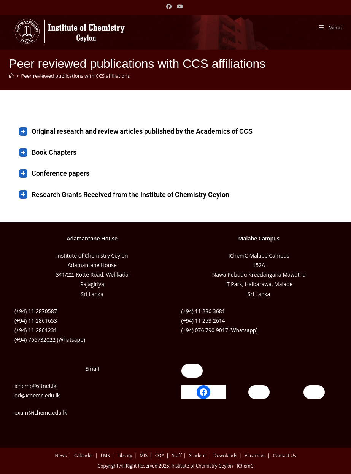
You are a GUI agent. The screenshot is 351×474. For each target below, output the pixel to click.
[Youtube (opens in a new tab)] (180, 6)
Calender (83, 455)
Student (197, 455)
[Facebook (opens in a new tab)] (170, 6)
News (61, 455)
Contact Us (284, 455)
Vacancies (255, 455)
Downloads (225, 455)
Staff (177, 455)
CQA (159, 455)
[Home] (11, 75)
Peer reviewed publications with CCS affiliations (75, 75)
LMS (105, 455)
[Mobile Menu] (330, 28)
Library (124, 455)
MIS (144, 455)
